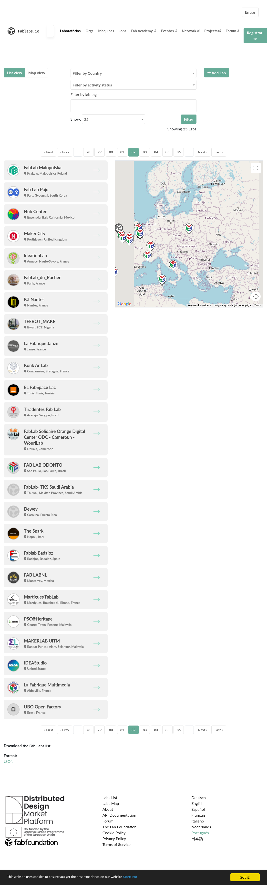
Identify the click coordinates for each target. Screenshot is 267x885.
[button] (189, 228)
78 (88, 152)
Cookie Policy (114, 832)
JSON (8, 761)
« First (48, 152)
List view (14, 72)
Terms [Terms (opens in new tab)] (258, 305)
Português (200, 832)
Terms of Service (117, 844)
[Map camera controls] (256, 296)
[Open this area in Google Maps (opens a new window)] (124, 304)
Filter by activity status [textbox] (92, 85)
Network (190, 31)
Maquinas (106, 31)
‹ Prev (64, 152)
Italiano (197, 821)
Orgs (89, 31)
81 (122, 152)
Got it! (245, 877)
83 (145, 152)
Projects (212, 31)
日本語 (197, 838)
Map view (36, 72)
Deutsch (198, 797)
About (108, 809)
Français (198, 815)
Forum (232, 31)
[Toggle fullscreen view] (256, 168)
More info (150, 877)
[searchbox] (73, 106)
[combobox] (133, 73)
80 (111, 152)
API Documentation (119, 815)
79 (100, 152)
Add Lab (216, 72)
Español (198, 809)
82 (133, 152)
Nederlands (201, 826)
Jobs (122, 31)
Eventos (169, 31)
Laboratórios (70, 31)
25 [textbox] (86, 119)
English (197, 803)
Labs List (110, 797)
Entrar (250, 12)
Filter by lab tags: (85, 94)
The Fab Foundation (120, 826)
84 (156, 152)
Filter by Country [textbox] (87, 73)
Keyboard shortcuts (199, 305)
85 (167, 152)
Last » (219, 152)
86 (179, 152)
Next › (202, 152)
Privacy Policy (114, 838)
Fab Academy (143, 31)
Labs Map (111, 803)
